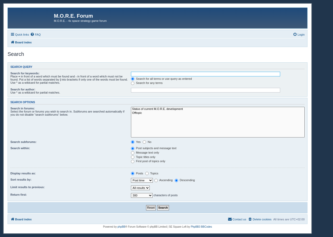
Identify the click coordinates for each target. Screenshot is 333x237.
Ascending (163, 180)
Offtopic (217, 113)
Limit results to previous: (27, 187)
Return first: (18, 194)
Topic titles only (143, 157)
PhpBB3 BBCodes (201, 226)
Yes (136, 141)
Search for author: (22, 89)
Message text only (145, 152)
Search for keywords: (25, 73)
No (147, 141)
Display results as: (23, 173)
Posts (137, 173)
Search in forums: (22, 108)
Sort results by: (21, 179)
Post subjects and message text (153, 148)
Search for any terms (146, 82)
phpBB (121, 226)
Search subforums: (23, 141)
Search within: (20, 148)
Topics (151, 173)
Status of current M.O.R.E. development (217, 109)
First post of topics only (148, 161)
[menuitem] (35, 34)
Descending (185, 180)
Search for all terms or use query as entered (161, 78)
